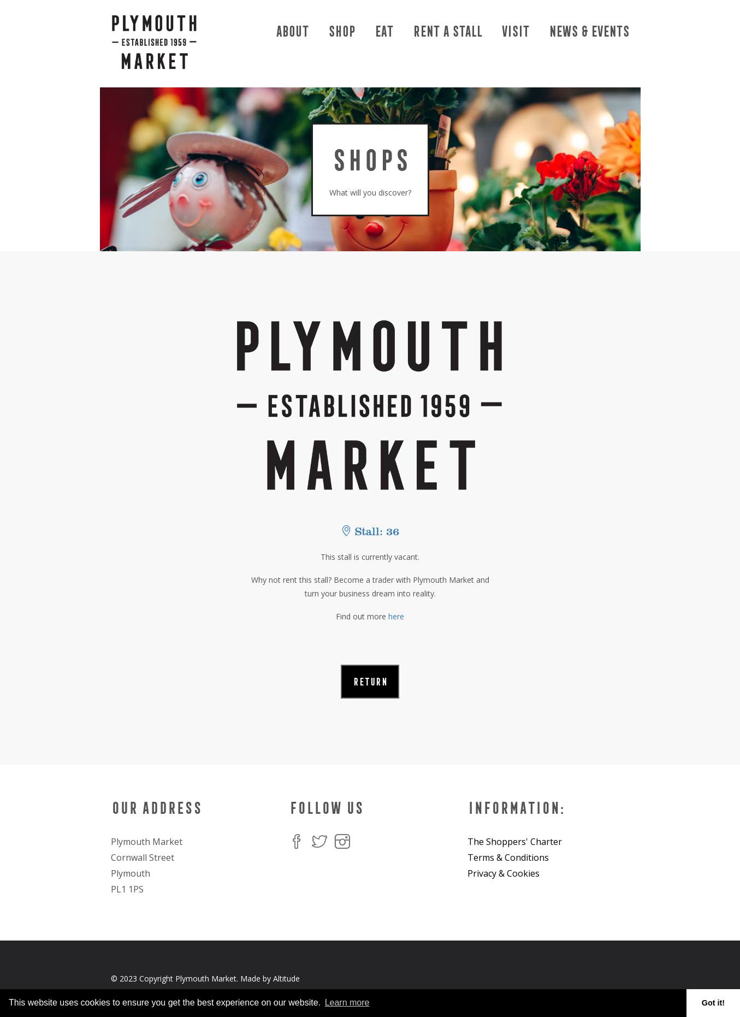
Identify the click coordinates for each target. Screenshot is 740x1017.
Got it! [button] (713, 1002)
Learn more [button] (347, 1002)
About (291, 31)
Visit (515, 31)
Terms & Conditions (508, 858)
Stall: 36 (370, 531)
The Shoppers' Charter (514, 842)
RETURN (370, 682)
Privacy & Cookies (503, 873)
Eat (383, 31)
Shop (341, 31)
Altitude (286, 978)
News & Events (588, 31)
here (396, 616)
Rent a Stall (446, 31)
